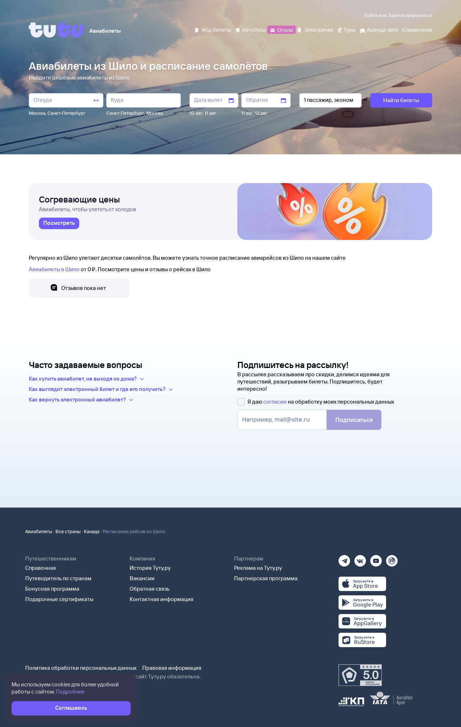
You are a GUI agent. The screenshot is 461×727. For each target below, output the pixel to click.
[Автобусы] (251, 29)
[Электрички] (314, 29)
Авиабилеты (38, 531)
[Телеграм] (344, 558)
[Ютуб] (376, 558)
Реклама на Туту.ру (258, 567)
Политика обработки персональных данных (80, 667)
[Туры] (346, 29)
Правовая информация (171, 667)
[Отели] (281, 29)
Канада (91, 531)
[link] (59, 223)
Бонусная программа (52, 588)
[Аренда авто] (378, 29)
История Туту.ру (150, 567)
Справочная (40, 567)
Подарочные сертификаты (59, 599)
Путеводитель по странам (58, 578)
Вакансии (142, 578)
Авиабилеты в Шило (54, 269)
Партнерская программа (265, 578)
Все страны (68, 531)
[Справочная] (417, 29)
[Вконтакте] (360, 558)
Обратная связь (150, 588)
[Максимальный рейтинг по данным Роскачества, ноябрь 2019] (360, 675)
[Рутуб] (392, 558)
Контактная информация (161, 599)
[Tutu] (57, 30)
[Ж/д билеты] (212, 29)
